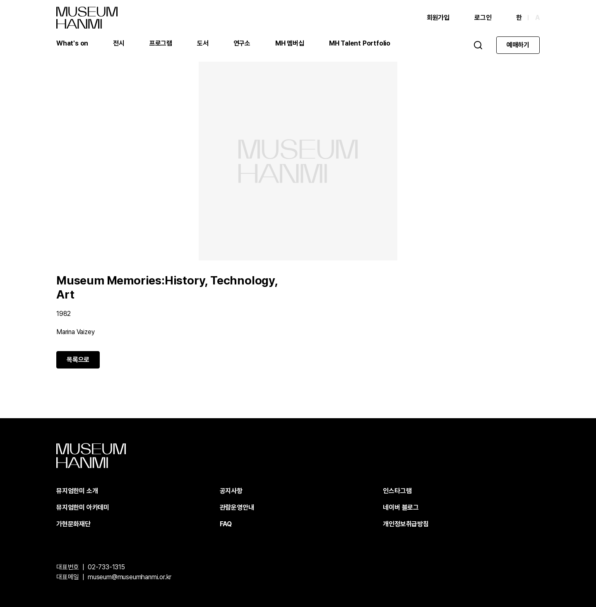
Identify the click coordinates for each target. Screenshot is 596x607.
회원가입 (438, 18)
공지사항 (231, 491)
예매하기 (518, 45)
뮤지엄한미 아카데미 (82, 507)
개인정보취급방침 (405, 524)
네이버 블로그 (401, 507)
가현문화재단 (73, 524)
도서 (203, 43)
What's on (72, 43)
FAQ (226, 524)
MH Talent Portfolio (359, 43)
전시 (119, 43)
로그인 (482, 18)
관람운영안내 (237, 507)
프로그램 (160, 43)
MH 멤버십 (289, 43)
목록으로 (78, 360)
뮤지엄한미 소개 (77, 491)
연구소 (241, 43)
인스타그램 (397, 491)
